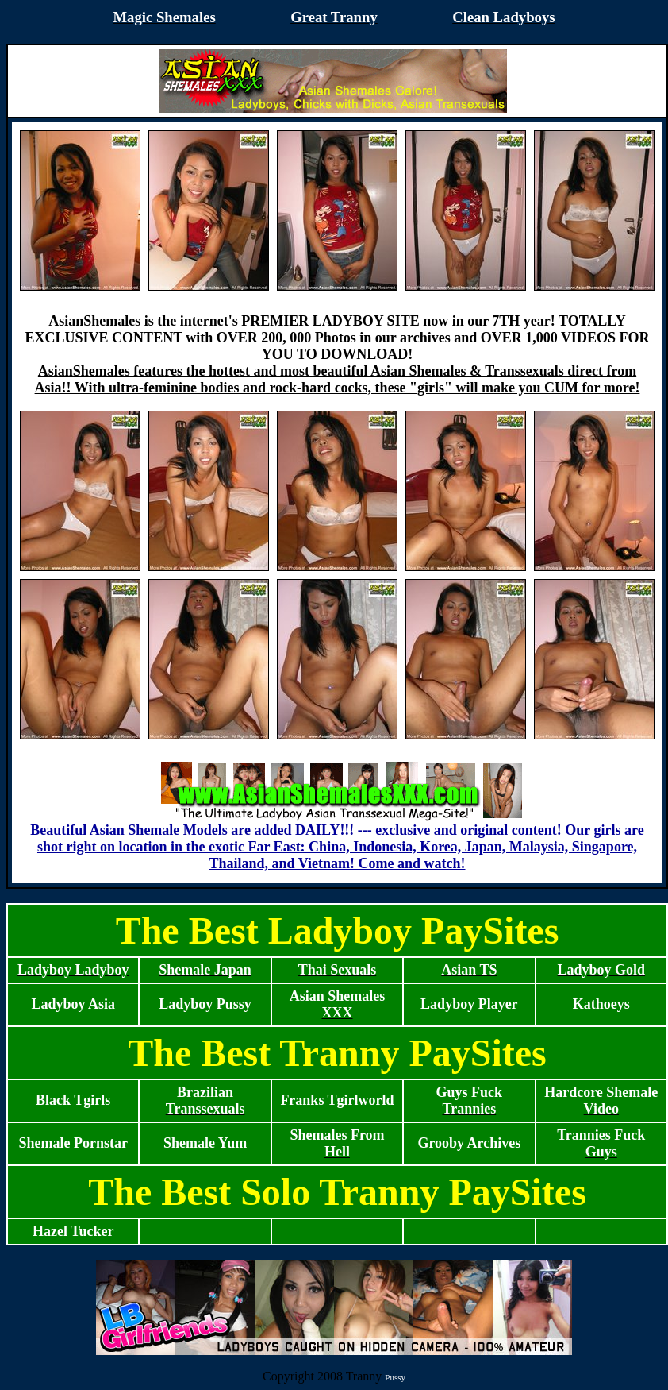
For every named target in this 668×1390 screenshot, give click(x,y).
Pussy (395, 1377)
